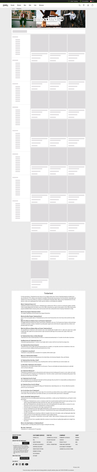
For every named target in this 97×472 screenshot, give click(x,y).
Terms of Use (22, 449)
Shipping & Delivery (37, 446)
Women (18, 5)
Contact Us (35, 437)
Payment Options (37, 451)
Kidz (28, 5)
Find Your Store (16, 455)
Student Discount (51, 440)
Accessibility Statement (65, 446)
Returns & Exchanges (38, 444)
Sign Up (15, 437)
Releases (39, 5)
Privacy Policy (63, 442)
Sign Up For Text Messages (19, 440)
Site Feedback (36, 453)
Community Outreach (65, 437)
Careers (62, 440)
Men (23, 5)
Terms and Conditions (65, 444)
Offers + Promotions (52, 444)
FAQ (34, 440)
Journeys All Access (52, 437)
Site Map (35, 455)
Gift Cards (49, 442)
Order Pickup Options (38, 449)
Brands (11, 5)
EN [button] (92, 1)
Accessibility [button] (83, 1)
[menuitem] (12, 5)
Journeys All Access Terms (66, 449)
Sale (33, 5)
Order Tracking (72, 1)
